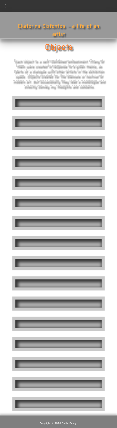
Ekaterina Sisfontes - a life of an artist (58, 30)
